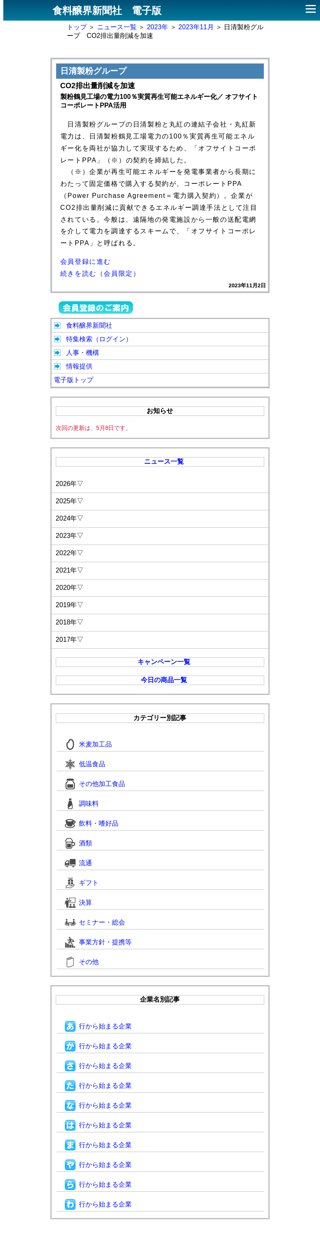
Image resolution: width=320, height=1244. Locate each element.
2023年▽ (70, 535)
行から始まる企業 (98, 1026)
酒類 (78, 843)
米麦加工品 (88, 744)
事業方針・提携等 (98, 942)
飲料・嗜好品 (92, 823)
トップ (77, 27)
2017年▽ (70, 639)
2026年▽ (70, 483)
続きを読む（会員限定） (100, 273)
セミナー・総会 (95, 922)
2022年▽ (70, 552)
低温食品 (85, 764)
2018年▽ (70, 622)
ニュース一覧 (117, 27)
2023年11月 (195, 27)
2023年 (157, 27)
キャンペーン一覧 (163, 661)
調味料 (82, 803)
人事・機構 (82, 352)
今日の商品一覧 (164, 679)
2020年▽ (70, 587)
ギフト (82, 882)
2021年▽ (70, 570)
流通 (78, 862)
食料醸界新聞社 (89, 325)
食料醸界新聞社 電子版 (106, 10)
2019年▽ (70, 604)
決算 (78, 902)
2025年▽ (70, 501)
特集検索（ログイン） (99, 339)
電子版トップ (73, 379)
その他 (82, 961)
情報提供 (79, 366)
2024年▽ (70, 518)
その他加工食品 (95, 783)
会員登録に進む (85, 261)
